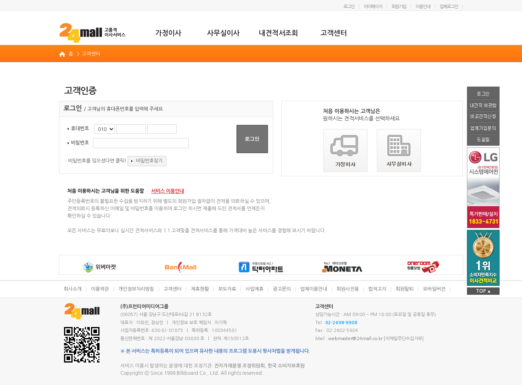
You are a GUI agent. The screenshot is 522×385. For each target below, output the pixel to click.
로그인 (348, 6)
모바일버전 (434, 289)
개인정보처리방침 (136, 289)
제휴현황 (200, 289)
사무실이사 (223, 33)
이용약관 (100, 289)
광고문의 (282, 289)
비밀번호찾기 (147, 160)
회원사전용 (347, 289)
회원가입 (399, 6)
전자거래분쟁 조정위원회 (239, 365)
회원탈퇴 (405, 289)
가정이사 (168, 33)
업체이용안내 (313, 289)
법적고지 (377, 289)
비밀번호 (78, 142)
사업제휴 (254, 289)
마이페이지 (373, 6)
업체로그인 (449, 6)
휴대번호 (78, 128)
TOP (483, 291)
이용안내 (423, 6)
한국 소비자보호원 (286, 365)
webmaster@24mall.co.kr (355, 338)
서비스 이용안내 (167, 191)
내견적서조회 (278, 33)
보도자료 (227, 289)
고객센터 (334, 33)
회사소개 (73, 289)
